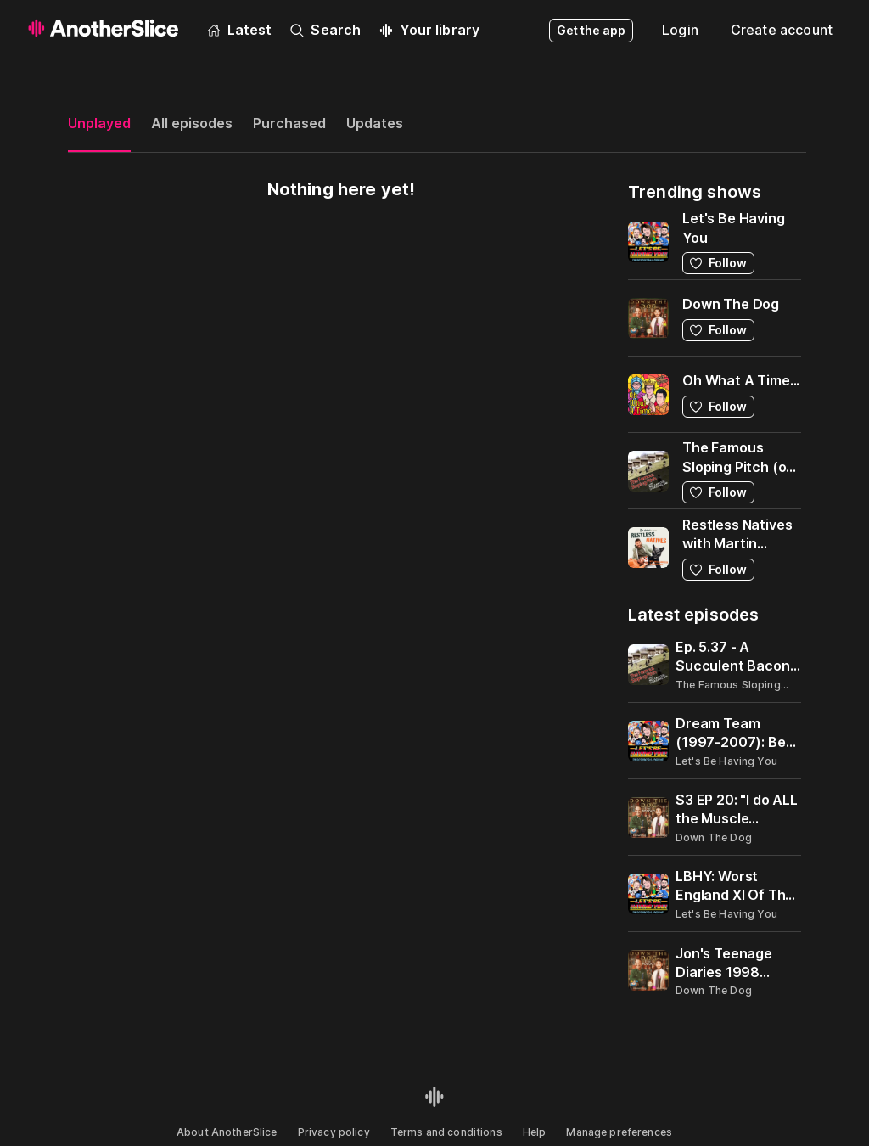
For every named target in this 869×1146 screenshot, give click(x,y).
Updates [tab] (374, 123)
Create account (782, 29)
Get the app (591, 30)
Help (535, 1132)
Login (680, 29)
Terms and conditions (446, 1132)
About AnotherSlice (227, 1132)
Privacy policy (334, 1132)
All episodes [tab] (192, 123)
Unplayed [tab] (99, 123)
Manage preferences (619, 1132)
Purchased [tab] (289, 123)
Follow (718, 263)
